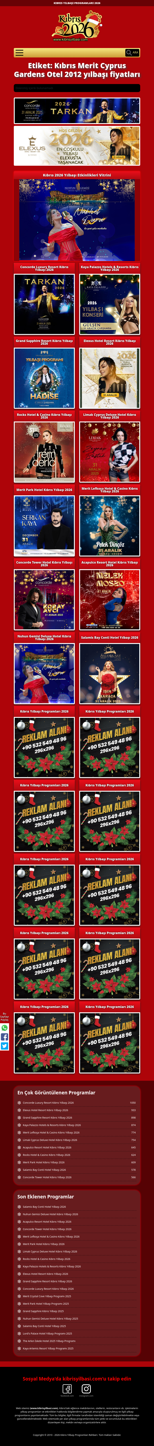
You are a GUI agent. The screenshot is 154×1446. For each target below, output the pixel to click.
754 (133, 1140)
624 (133, 1155)
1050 (133, 1102)
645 (133, 1147)
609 (133, 1162)
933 (133, 1110)
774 (133, 1132)
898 (133, 1117)
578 (133, 1169)
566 (133, 1177)
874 (133, 1125)
